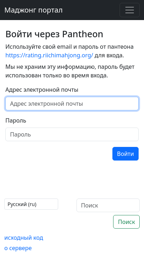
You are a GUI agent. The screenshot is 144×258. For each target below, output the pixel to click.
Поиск (126, 222)
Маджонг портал (33, 10)
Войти (125, 154)
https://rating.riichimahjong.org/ (49, 55)
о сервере (18, 248)
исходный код (23, 238)
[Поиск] (108, 205)
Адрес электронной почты (41, 90)
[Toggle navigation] (130, 10)
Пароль (15, 120)
